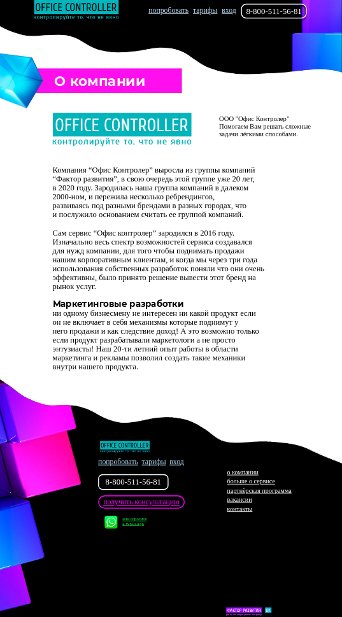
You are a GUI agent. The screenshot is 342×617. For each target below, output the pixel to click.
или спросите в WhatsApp (125, 523)
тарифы (205, 10)
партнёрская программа (259, 490)
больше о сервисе (251, 481)
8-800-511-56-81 (273, 10)
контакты (240, 509)
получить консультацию (141, 502)
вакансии (239, 500)
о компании (243, 472)
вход (229, 10)
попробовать (168, 10)
